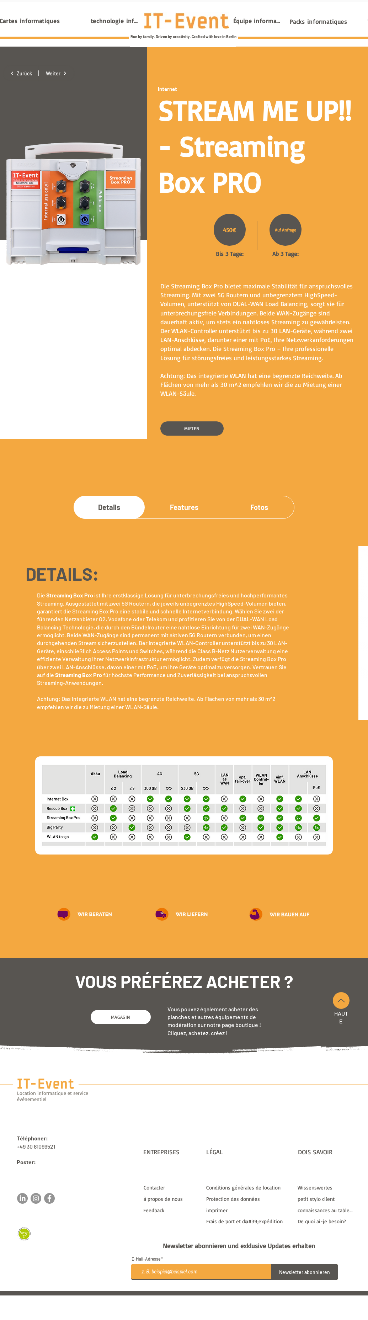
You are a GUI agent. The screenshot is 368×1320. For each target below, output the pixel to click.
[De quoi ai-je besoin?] (326, 1221)
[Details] (109, 507)
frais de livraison (251, 1298)
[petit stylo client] (326, 1198)
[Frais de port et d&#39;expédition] (247, 1221)
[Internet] (183, 89)
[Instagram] (36, 1198)
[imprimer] (247, 1210)
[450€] (230, 230)
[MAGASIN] (121, 1017)
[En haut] (341, 1000)
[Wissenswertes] (326, 1187)
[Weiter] (56, 73)
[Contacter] (172, 1187)
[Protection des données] (247, 1198)
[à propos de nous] (172, 1198)
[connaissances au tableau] (326, 1210)
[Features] (184, 507)
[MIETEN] (192, 428)
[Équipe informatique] (257, 21)
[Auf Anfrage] (286, 230)
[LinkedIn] (22, 1198)
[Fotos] (259, 507)
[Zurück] (21, 73)
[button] (85, 914)
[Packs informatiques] (318, 21)
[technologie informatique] (115, 21)
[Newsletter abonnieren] (304, 1272)
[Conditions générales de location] (247, 1187)
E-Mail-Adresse (146, 1259)
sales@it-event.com (42, 1170)
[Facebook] (49, 1198)
